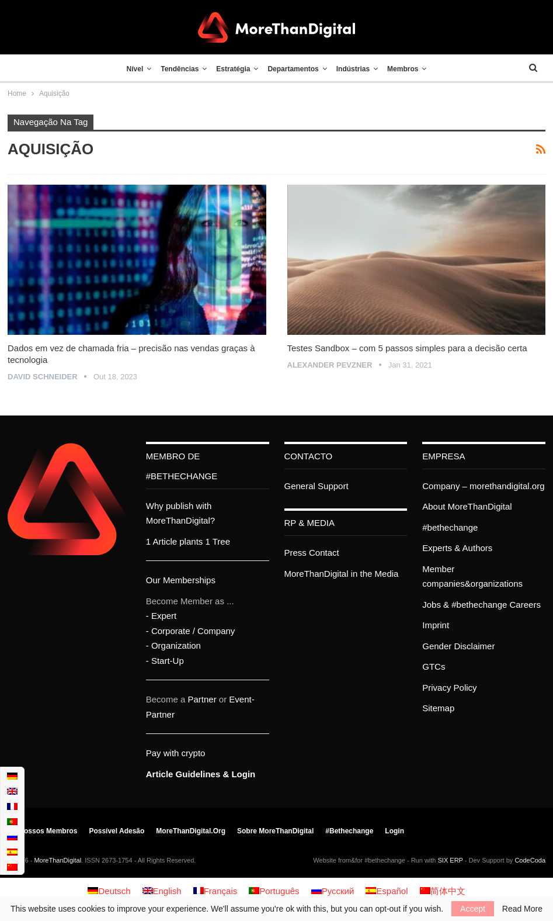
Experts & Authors (457, 548)
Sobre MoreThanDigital (275, 831)
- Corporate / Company (190, 631)
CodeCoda (529, 860)
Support (333, 486)
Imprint (435, 625)
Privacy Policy (449, 688)
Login (394, 831)
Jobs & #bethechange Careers (481, 605)
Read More (522, 909)
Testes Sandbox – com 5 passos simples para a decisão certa (407, 348)
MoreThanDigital (57, 860)
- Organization (173, 645)
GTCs (433, 666)
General (299, 486)
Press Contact (311, 553)
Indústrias (356, 69)
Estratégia (232, 69)
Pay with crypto (176, 753)
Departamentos (294, 69)
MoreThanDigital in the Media (341, 574)
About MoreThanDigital (467, 506)
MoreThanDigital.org (190, 831)
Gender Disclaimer (458, 646)
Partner (201, 699)
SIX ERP (450, 860)
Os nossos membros (42, 831)
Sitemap (438, 708)
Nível (128, 69)
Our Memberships (180, 580)
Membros (409, 69)
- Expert (161, 616)
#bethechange (450, 527)
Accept (472, 908)
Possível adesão (116, 831)
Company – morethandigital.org (483, 486)
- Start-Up (165, 661)
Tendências (176, 69)
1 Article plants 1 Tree (188, 541)
